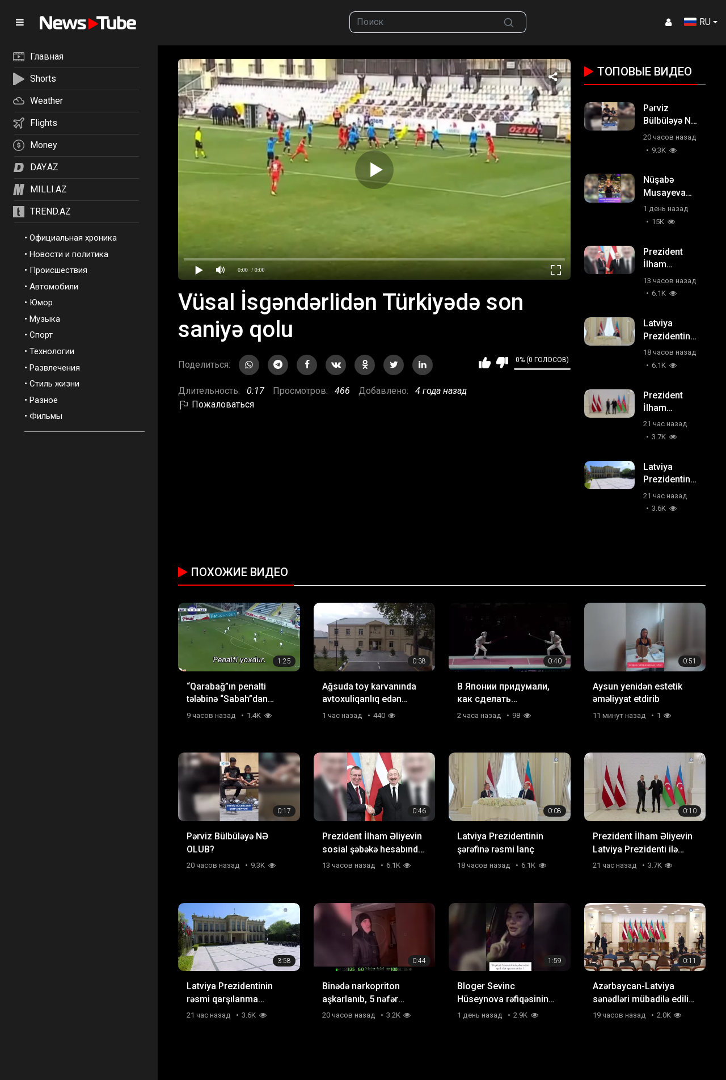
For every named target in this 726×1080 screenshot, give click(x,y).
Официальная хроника (73, 238)
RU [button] (697, 21)
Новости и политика (68, 254)
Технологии (51, 351)
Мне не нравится (502, 362)
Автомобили (53, 286)
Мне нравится (485, 362)
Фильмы (45, 416)
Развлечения (54, 368)
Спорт (41, 335)
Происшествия (58, 270)
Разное (43, 400)
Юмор (41, 302)
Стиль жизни (54, 384)
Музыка (44, 319)
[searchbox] (421, 22)
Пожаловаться (216, 404)
